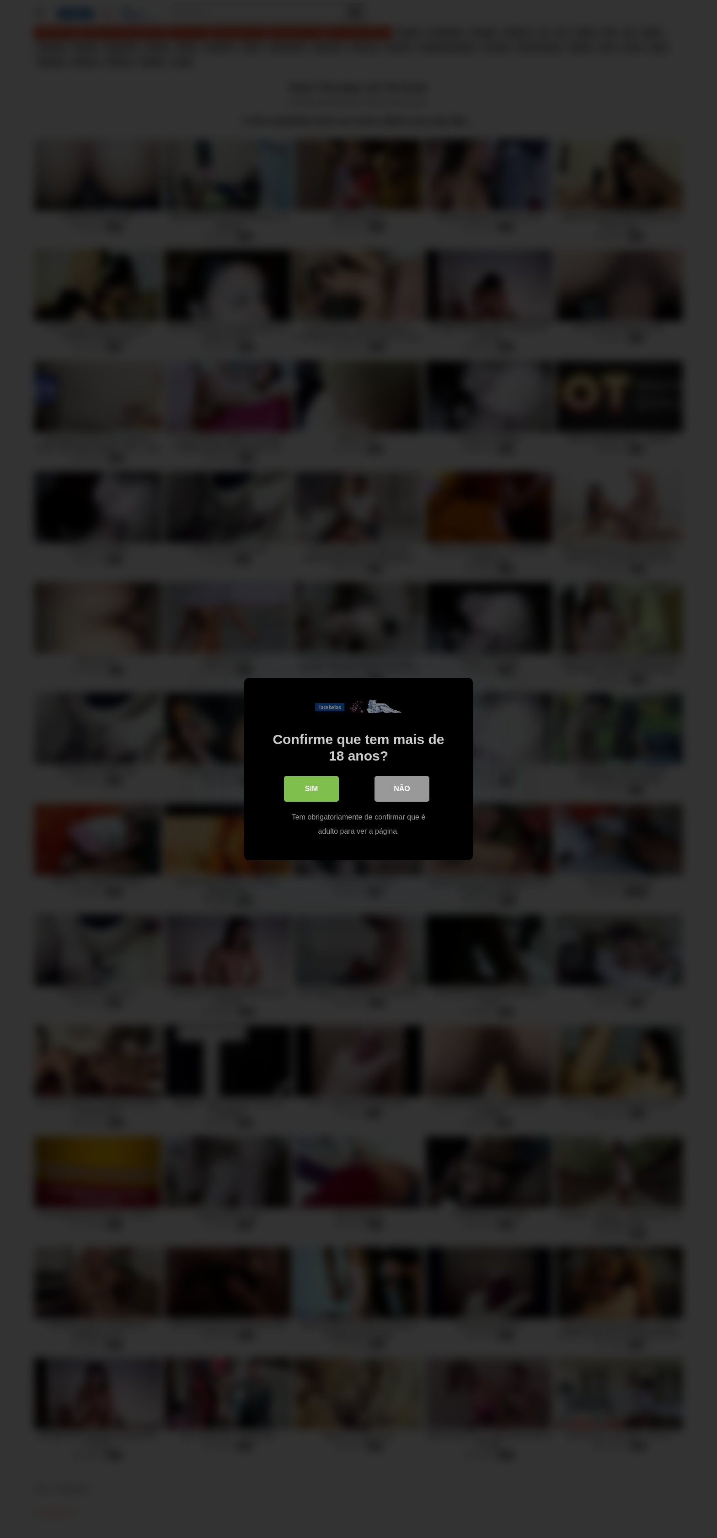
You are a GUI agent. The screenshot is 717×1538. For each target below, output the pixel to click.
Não (402, 789)
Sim (311, 789)
